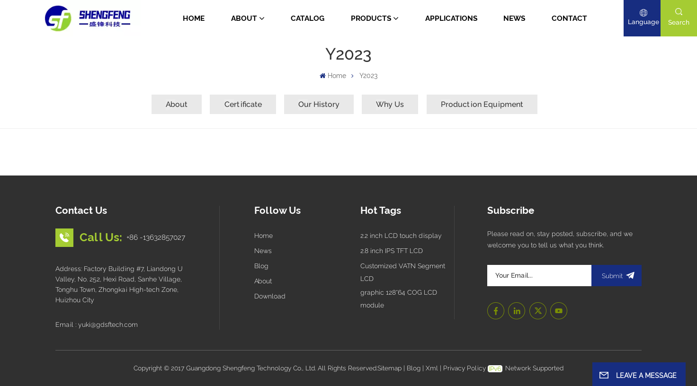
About (244, 18)
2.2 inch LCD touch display (401, 235)
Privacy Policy (464, 368)
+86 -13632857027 (155, 237)
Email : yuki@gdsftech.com (96, 324)
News (514, 18)
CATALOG (307, 18)
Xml (432, 368)
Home (194, 18)
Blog (261, 266)
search (678, 22)
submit (616, 275)
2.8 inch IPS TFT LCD (391, 250)
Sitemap (389, 368)
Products (371, 18)
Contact (569, 18)
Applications (451, 18)
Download (270, 296)
